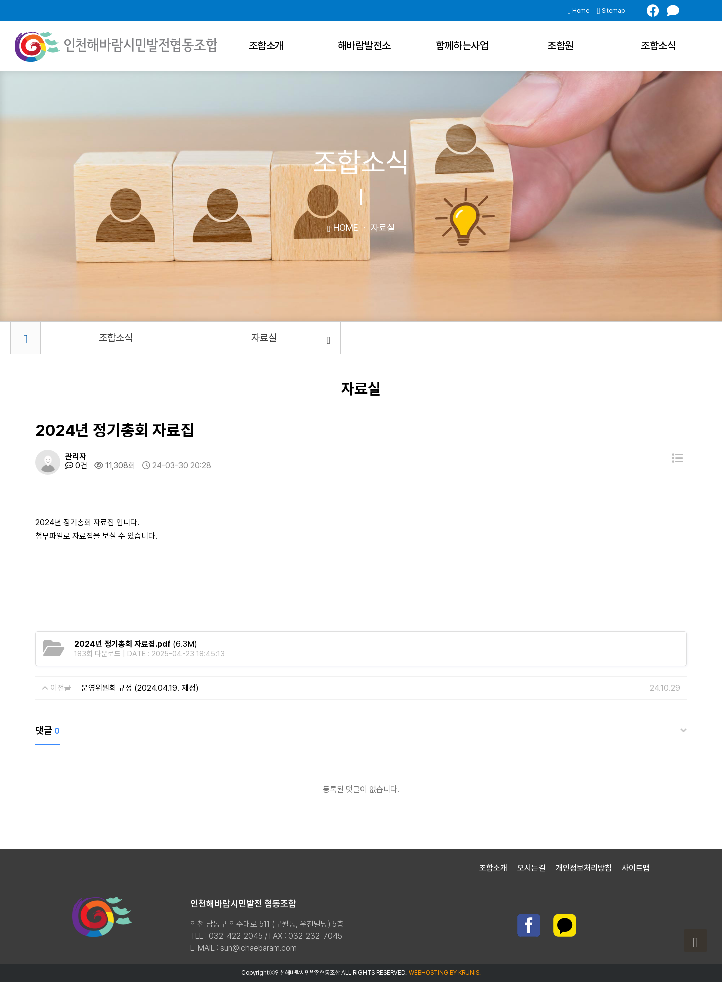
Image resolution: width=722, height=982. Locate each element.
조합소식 (658, 45)
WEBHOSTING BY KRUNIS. (445, 972)
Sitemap (611, 10)
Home (579, 10)
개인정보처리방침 (584, 868)
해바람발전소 (364, 45)
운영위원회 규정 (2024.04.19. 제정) (140, 688)
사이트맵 (636, 868)
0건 (76, 465)
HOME (342, 227)
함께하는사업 (462, 45)
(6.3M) (135, 644)
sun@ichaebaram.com (258, 948)
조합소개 (266, 45)
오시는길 (531, 868)
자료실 (290, 338)
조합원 (560, 45)
